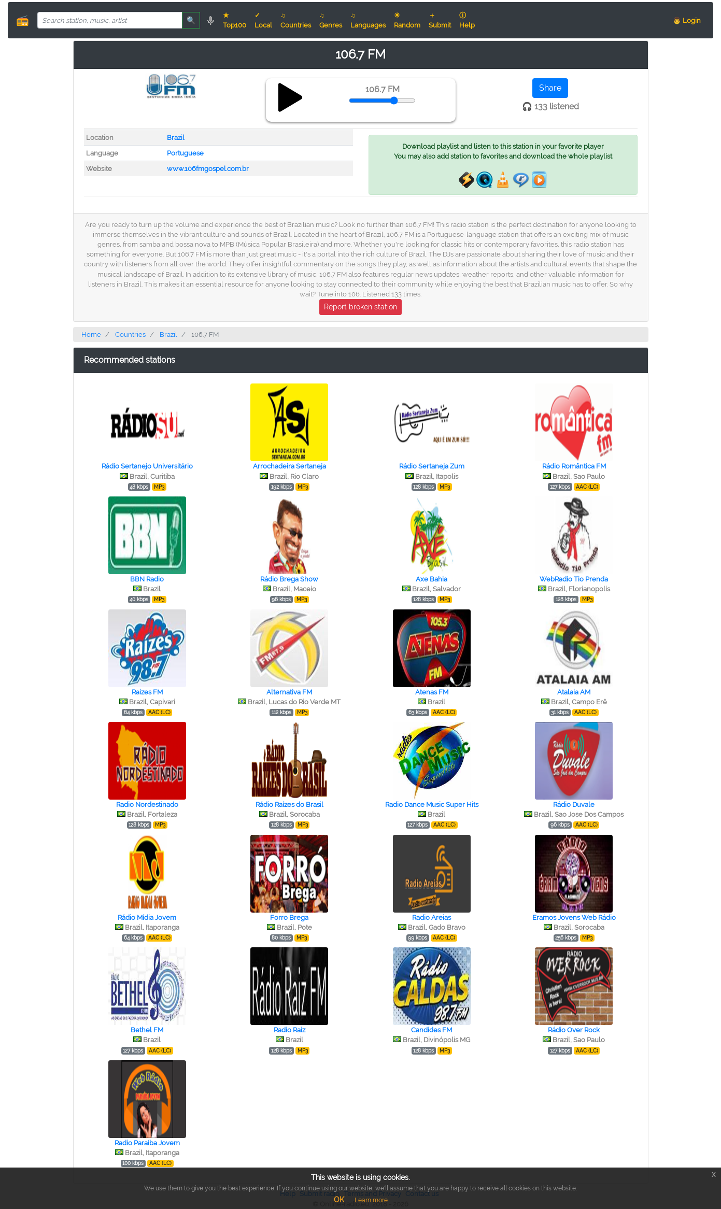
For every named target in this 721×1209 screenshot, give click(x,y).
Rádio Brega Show (289, 579)
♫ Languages (368, 20)
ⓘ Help (467, 20)
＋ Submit (440, 20)
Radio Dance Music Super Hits (431, 804)
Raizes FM (147, 692)
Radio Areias (431, 917)
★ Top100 (234, 20)
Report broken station (360, 307)
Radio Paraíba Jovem (147, 1143)
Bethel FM (147, 1030)
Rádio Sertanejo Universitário (147, 466)
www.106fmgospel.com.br (208, 169)
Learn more (371, 1200)
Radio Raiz (289, 1030)
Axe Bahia (431, 579)
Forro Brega (289, 917)
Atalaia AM (573, 692)
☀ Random (407, 20)
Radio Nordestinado (147, 804)
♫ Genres (330, 20)
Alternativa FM (289, 692)
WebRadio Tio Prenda (574, 579)
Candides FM (431, 1030)
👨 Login (687, 20)
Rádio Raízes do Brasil (289, 804)
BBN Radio (147, 579)
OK (339, 1200)
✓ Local (263, 20)
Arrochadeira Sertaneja (289, 466)
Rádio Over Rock (574, 1030)
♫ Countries (295, 20)
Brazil (176, 137)
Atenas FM (431, 692)
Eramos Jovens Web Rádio (574, 917)
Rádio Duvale (574, 804)
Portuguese (185, 153)
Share (550, 88)
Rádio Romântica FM (574, 466)
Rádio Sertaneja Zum (431, 466)
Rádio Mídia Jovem (147, 917)
